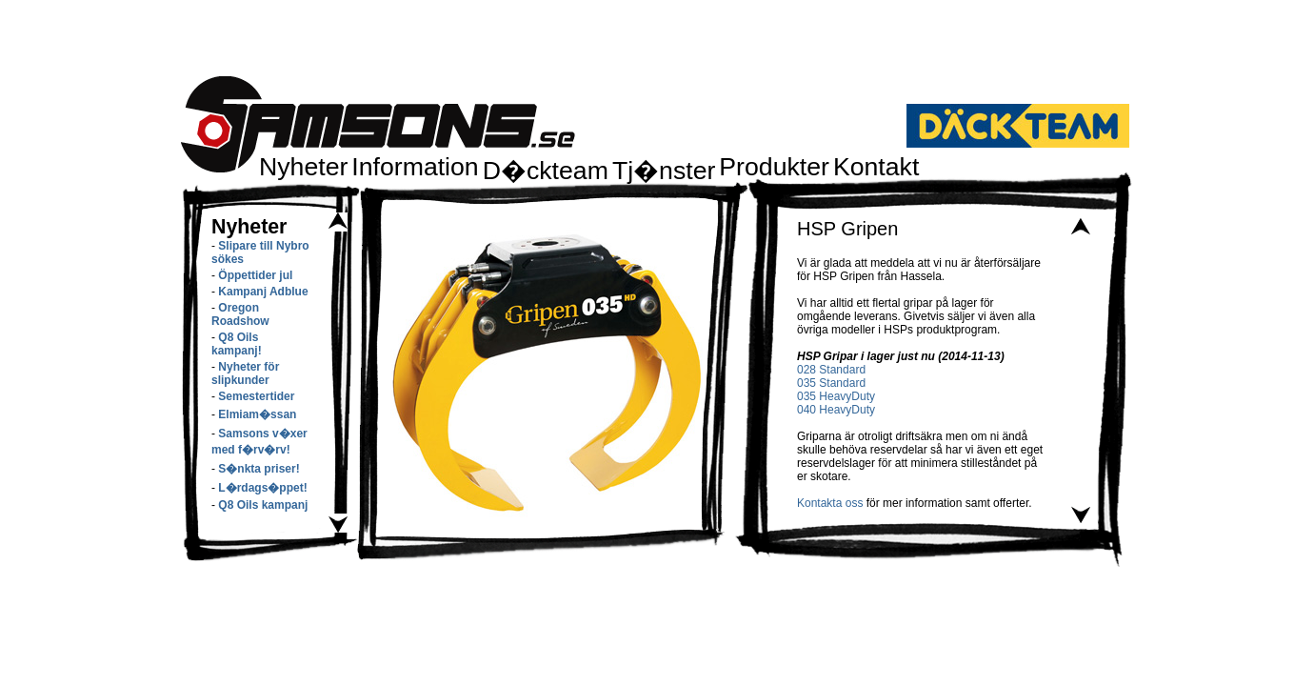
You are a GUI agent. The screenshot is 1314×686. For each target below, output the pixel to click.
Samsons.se (378, 124)
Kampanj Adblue (263, 291)
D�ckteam (545, 170)
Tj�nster (663, 170)
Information (414, 166)
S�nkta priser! (258, 468)
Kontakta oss (830, 503)
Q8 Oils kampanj (263, 505)
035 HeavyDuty (836, 396)
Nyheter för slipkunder (245, 373)
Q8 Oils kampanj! (236, 344)
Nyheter (303, 166)
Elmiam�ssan (257, 414)
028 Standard (831, 369)
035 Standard (831, 383)
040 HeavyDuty (836, 409)
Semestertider (256, 396)
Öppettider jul (255, 275)
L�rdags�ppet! (262, 487)
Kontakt (876, 166)
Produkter (774, 166)
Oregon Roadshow (240, 314)
